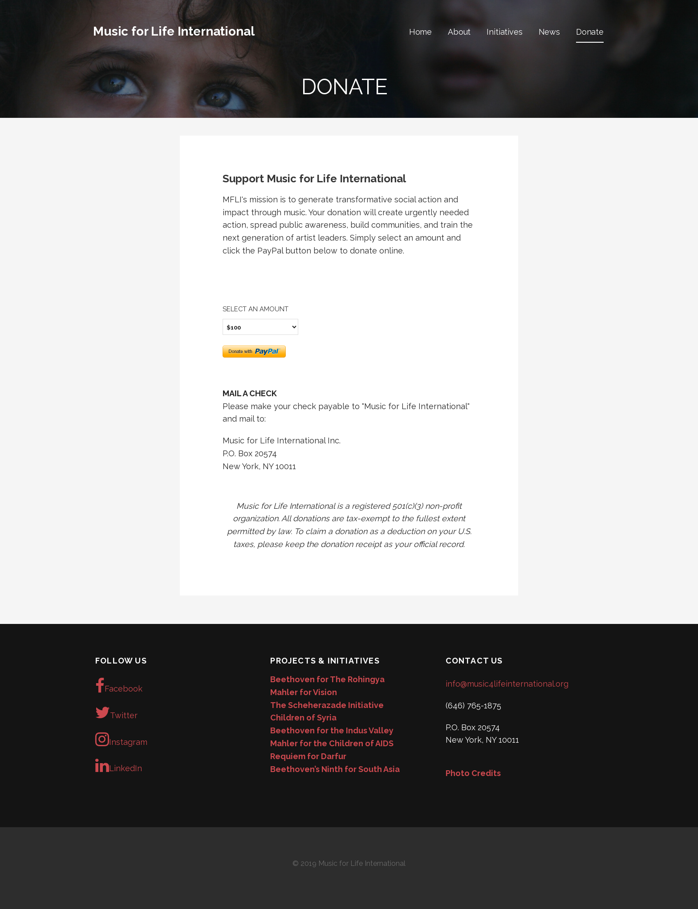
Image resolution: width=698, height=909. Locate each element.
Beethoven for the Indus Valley (332, 730)
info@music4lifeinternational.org (507, 683)
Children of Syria (303, 717)
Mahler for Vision (303, 692)
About (459, 31)
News (549, 31)
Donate (590, 31)
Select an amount (255, 309)
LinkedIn (118, 765)
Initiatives (504, 31)
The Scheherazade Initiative (327, 705)
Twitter (116, 712)
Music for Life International (174, 31)
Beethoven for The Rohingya (327, 679)
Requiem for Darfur (308, 756)
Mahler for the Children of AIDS (332, 743)
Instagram (121, 739)
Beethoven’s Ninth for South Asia (335, 769)
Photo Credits (473, 773)
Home (420, 31)
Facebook (118, 686)
